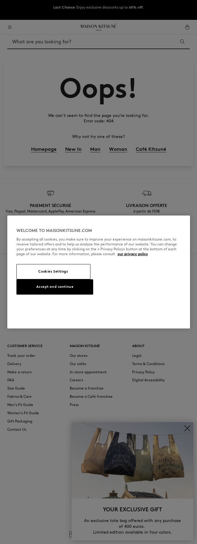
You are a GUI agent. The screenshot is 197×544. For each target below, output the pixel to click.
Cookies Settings (53, 271)
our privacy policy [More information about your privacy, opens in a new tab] (133, 254)
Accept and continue (55, 287)
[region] (98, 272)
